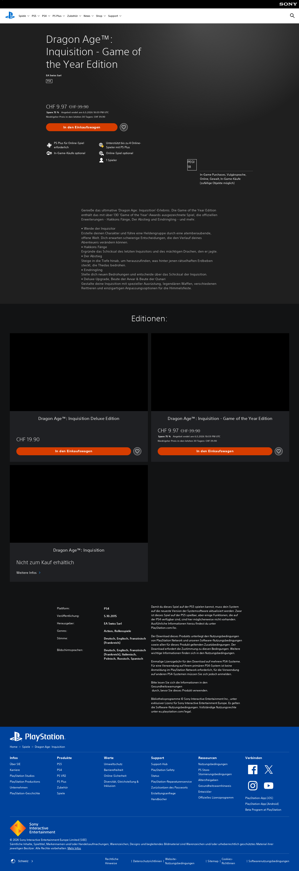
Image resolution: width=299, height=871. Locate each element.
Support (113, 16)
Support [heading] (157, 758)
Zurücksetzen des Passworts (169, 787)
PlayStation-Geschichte (25, 793)
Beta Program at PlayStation (263, 810)
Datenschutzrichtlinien (147, 861)
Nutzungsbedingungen (213, 764)
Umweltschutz (113, 764)
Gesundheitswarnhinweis (214, 786)
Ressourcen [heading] (207, 758)
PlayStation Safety (162, 770)
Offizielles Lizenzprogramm (216, 797)
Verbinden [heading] (253, 758)
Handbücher (159, 799)
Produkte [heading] (64, 758)
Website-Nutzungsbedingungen (179, 861)
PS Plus (57, 16)
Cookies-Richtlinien (228, 861)
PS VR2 (61, 776)
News (87, 16)
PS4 (44, 16)
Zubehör (72, 16)
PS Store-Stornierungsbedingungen (215, 772)
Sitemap (213, 861)
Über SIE (15, 764)
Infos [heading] (14, 758)
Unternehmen (19, 787)
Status (155, 776)
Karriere (15, 770)
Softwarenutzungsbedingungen (269, 861)
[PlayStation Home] (10, 16)
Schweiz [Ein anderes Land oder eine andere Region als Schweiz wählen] (22, 861)
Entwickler (204, 792)
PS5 (34, 16)
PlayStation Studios (22, 776)
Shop (99, 16)
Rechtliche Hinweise (111, 861)
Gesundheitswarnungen (166, 686)
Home (14, 747)
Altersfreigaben (208, 780)
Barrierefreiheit (113, 770)
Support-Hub (159, 764)
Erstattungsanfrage (163, 793)
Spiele (22, 16)
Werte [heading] (109, 758)
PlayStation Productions (25, 782)
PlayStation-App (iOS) (259, 798)
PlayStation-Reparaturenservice (171, 782)
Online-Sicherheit (115, 776)
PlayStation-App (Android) (262, 804)
